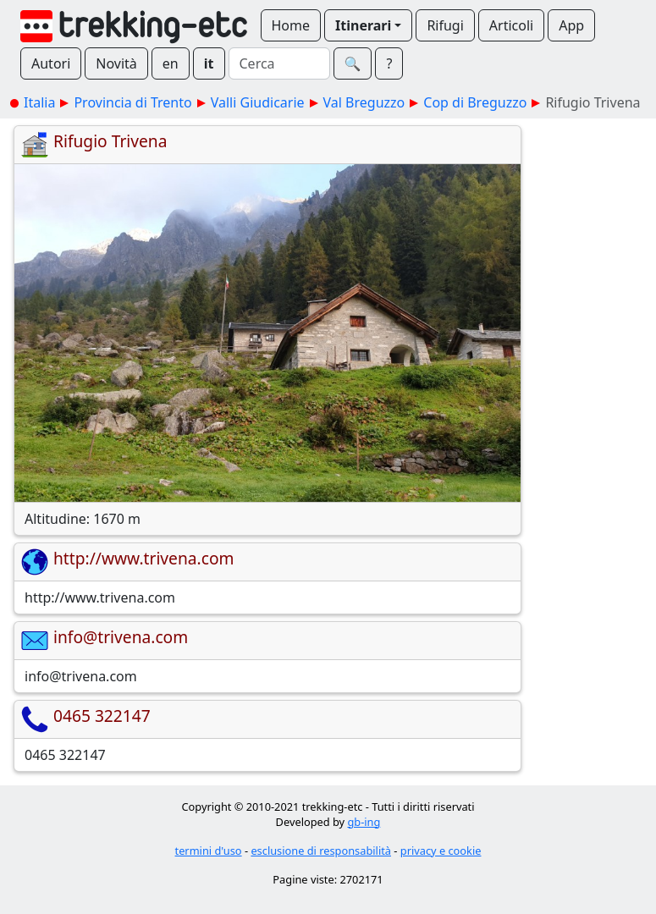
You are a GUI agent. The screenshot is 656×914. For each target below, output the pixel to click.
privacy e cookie (441, 850)
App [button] (571, 25)
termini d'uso (208, 850)
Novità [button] (116, 63)
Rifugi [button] (445, 25)
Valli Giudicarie (258, 102)
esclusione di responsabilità (321, 850)
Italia (39, 102)
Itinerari (363, 25)
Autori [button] (50, 63)
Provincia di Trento (132, 102)
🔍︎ (353, 63)
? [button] (389, 63)
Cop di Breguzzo (474, 102)
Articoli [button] (511, 25)
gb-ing (363, 821)
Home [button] (291, 25)
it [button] (209, 63)
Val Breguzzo (364, 102)
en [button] (171, 63)
